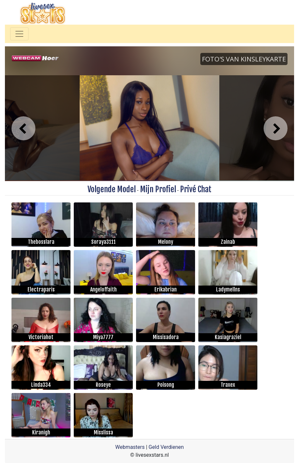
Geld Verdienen (166, 447)
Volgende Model (112, 189)
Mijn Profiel (158, 189)
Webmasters (130, 447)
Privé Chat (195, 189)
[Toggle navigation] (19, 33)
